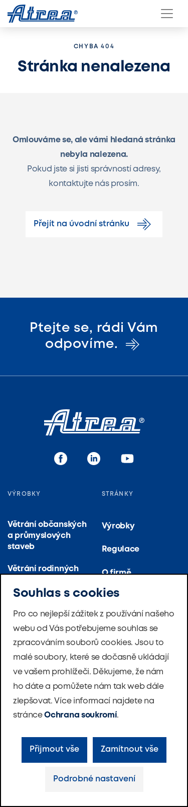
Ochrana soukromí (80, 715)
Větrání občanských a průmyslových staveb (47, 536)
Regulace (120, 549)
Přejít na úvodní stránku (94, 224)
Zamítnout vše (129, 749)
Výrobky (118, 526)
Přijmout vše (54, 749)
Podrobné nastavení (94, 779)
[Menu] (166, 13)
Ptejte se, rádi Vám (94, 336)
